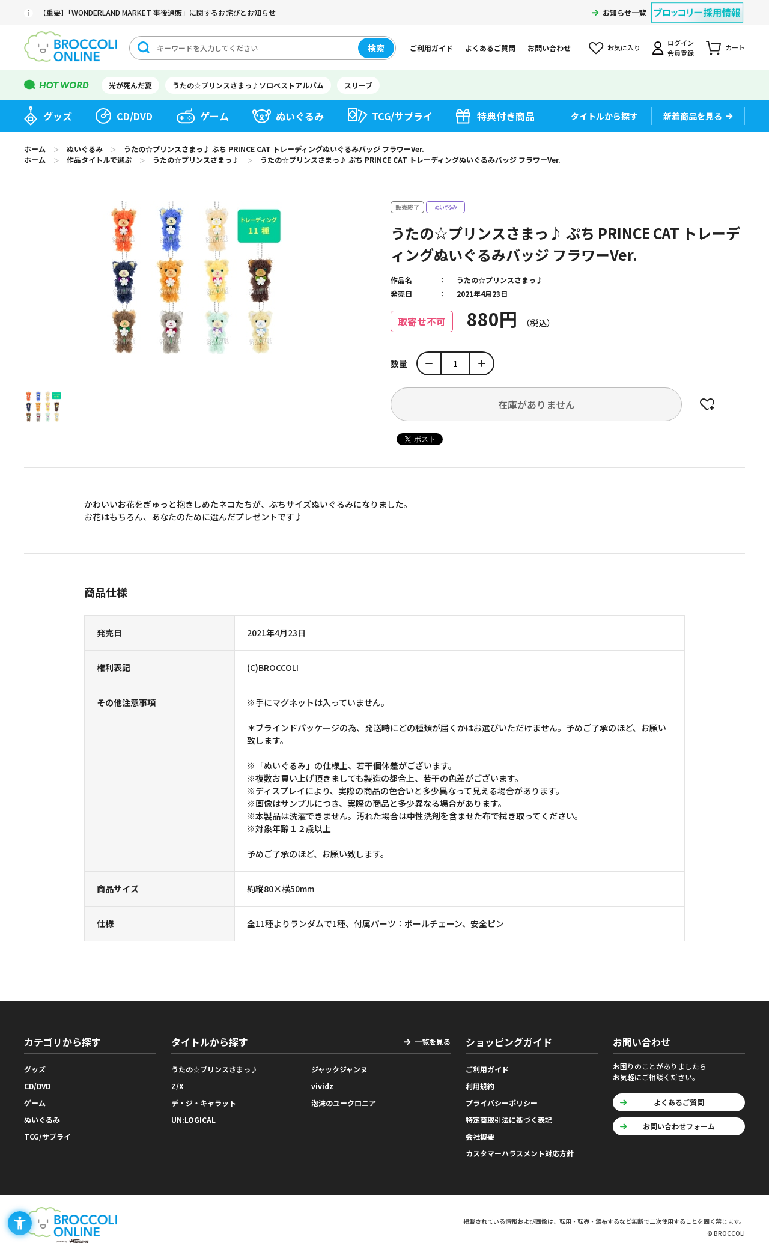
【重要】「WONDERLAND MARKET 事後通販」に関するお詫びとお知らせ (157, 12)
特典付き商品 (506, 116)
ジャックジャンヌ (339, 1069)
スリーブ (358, 85)
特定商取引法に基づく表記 (509, 1119)
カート (735, 47)
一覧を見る (433, 1041)
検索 (376, 48)
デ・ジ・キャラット (203, 1103)
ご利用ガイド (431, 48)
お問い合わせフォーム (679, 1126)
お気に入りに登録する (707, 404)
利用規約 (480, 1086)
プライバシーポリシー (502, 1103)
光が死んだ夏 (130, 85)
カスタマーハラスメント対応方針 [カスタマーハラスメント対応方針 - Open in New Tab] (520, 1153)
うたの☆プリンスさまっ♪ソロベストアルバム (248, 85)
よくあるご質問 (490, 48)
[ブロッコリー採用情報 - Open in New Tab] (697, 5)
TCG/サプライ (402, 116)
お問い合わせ (549, 48)
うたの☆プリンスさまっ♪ (500, 280)
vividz (322, 1086)
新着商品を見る (692, 116)
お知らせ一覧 (624, 12)
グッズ (57, 116)
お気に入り (623, 47)
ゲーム (214, 116)
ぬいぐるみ (300, 116)
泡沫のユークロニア (343, 1103)
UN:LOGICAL (193, 1119)
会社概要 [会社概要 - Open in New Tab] (480, 1136)
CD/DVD (135, 116)
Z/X (177, 1086)
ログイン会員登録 (680, 48)
